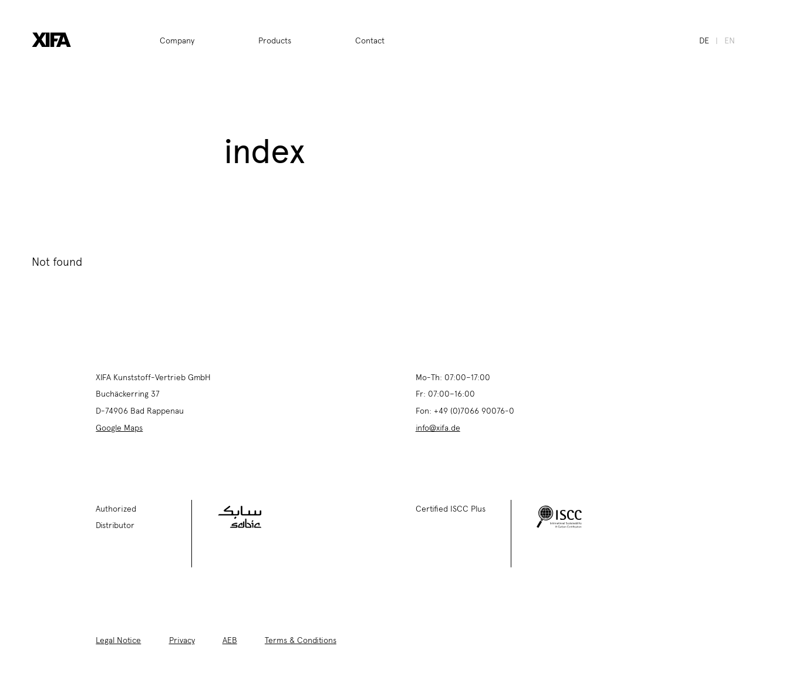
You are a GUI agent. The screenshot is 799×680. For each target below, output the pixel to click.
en (729, 40)
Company (177, 40)
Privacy (182, 639)
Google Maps (119, 427)
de (704, 40)
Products (274, 40)
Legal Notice (118, 639)
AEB (229, 639)
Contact (370, 40)
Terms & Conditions (300, 639)
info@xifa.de (438, 427)
